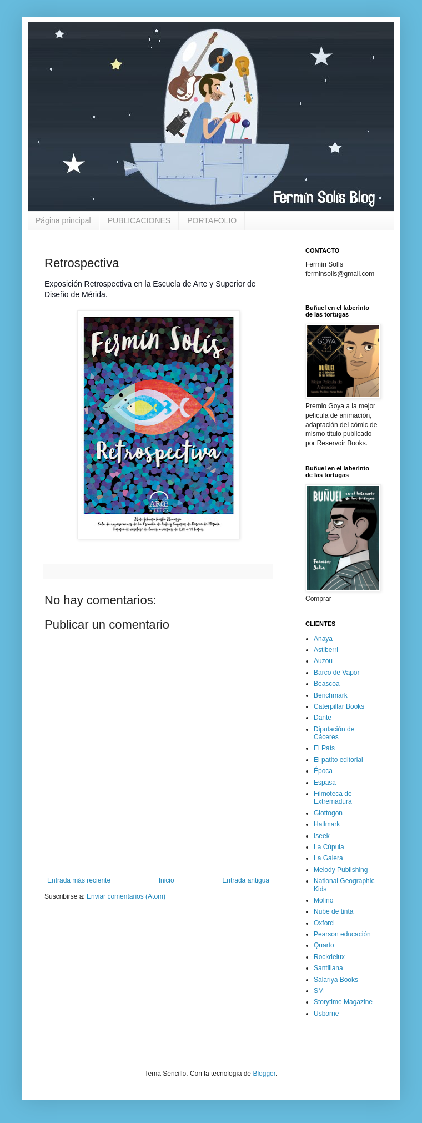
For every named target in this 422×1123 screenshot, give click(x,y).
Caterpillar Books (339, 706)
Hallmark (327, 824)
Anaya (323, 639)
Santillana (328, 968)
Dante (322, 717)
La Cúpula (329, 847)
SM (319, 991)
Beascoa (327, 684)
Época (323, 771)
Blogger (264, 1073)
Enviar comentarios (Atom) (126, 896)
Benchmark (331, 695)
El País (324, 748)
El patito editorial (338, 760)
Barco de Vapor (337, 672)
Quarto (324, 945)
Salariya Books (336, 980)
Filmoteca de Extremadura (333, 797)
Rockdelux (329, 957)
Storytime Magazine (343, 1002)
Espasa (325, 782)
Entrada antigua (245, 880)
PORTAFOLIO (212, 220)
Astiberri (326, 650)
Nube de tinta (333, 911)
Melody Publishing (341, 870)
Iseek (322, 836)
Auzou (323, 661)
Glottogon (328, 813)
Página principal (63, 220)
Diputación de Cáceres (334, 733)
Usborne (326, 1013)
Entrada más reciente (78, 880)
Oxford (324, 923)
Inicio (166, 880)
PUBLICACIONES (139, 220)
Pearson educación (342, 934)
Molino (323, 900)
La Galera (328, 858)
